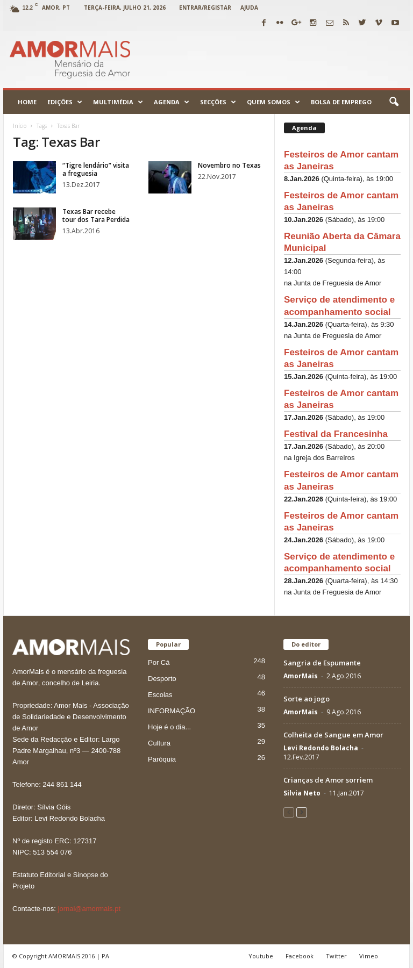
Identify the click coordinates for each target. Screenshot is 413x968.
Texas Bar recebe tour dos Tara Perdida (96, 215)
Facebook (300, 956)
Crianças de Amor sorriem (328, 780)
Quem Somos (273, 102)
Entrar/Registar (205, 7)
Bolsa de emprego (341, 102)
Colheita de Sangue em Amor (333, 735)
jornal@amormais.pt (89, 909)
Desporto (162, 679)
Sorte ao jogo (306, 699)
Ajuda (249, 7)
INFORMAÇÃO (171, 711)
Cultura (159, 743)
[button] (393, 102)
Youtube (260, 956)
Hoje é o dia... (169, 727)
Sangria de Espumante (322, 663)
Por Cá (158, 662)
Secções (218, 102)
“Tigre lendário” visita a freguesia (95, 169)
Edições (64, 102)
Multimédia (118, 102)
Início (19, 126)
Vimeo (368, 956)
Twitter (336, 956)
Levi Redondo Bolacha (320, 747)
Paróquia (162, 759)
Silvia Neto (302, 793)
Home (27, 102)
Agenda (171, 102)
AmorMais (300, 675)
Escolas (160, 695)
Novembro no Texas (229, 165)
